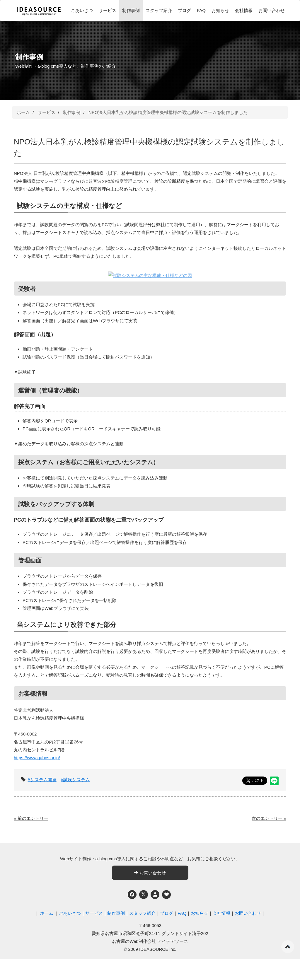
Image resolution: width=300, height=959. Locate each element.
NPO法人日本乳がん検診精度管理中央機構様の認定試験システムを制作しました (168, 112)
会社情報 (244, 10)
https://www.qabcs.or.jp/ (37, 757)
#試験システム (75, 779)
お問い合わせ (271, 10)
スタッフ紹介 (159, 10)
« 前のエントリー (31, 818)
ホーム (23, 112)
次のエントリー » (269, 818)
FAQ (201, 10)
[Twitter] (143, 894)
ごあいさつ (82, 10)
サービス (107, 10)
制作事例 (131, 10)
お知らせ (220, 10)
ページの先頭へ (287, 946)
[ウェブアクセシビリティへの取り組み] (166, 894)
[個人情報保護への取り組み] (155, 894)
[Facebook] (132, 894)
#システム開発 (42, 779)
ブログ (184, 10)
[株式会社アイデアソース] (39, 11)
